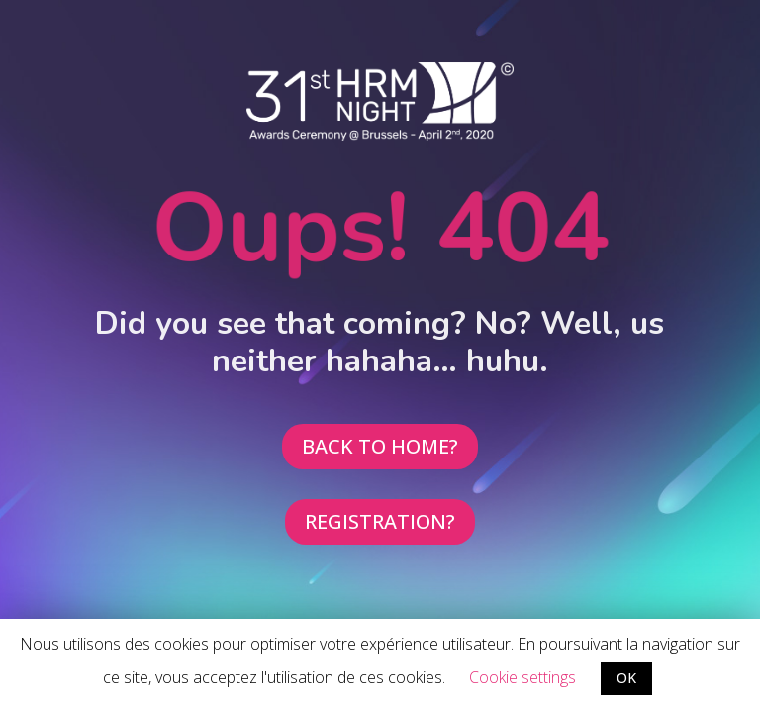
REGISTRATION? (380, 521)
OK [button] (626, 677)
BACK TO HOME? (380, 446)
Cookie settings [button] (522, 677)
